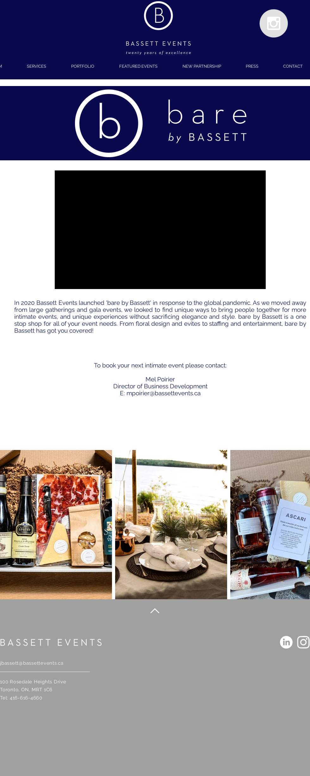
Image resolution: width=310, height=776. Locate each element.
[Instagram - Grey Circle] (273, 23)
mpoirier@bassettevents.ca (164, 393)
